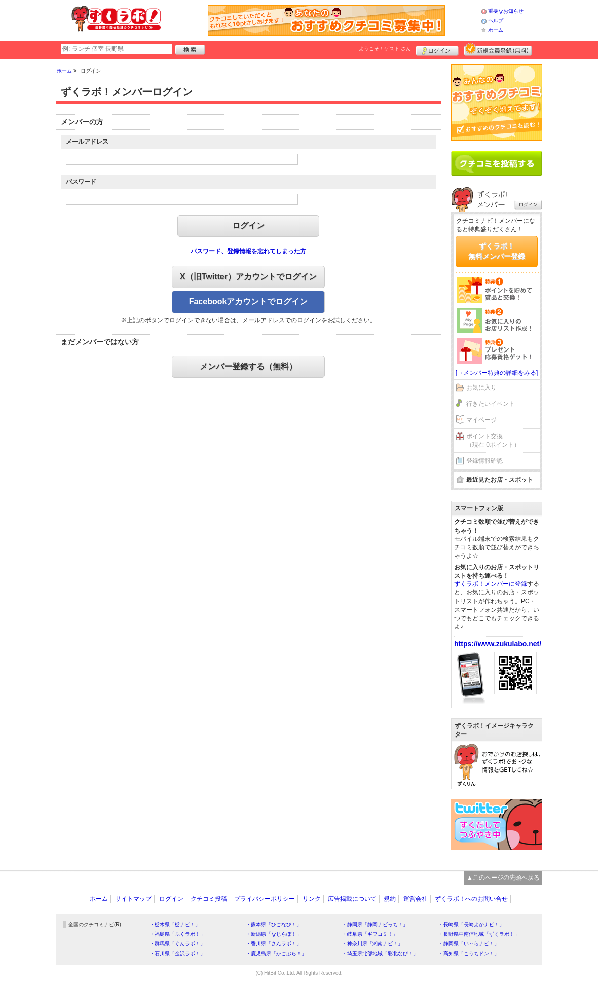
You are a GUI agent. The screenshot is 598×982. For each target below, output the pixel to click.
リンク (312, 898)
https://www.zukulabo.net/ (497, 644)
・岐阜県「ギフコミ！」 (370, 934)
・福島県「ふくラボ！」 (177, 934)
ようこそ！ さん (385, 48)
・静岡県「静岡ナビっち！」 (375, 924)
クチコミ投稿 (209, 898)
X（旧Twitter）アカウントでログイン (248, 276)
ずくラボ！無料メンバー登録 (496, 251)
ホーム (495, 30)
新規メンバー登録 (498, 49)
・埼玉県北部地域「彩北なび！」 (380, 953)
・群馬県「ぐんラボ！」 (177, 943)
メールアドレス (87, 141)
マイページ (481, 420)
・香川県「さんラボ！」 (274, 943)
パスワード (81, 181)
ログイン (437, 49)
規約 (390, 898)
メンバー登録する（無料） (248, 366)
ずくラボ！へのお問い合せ (471, 898)
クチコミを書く (496, 163)
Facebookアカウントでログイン (248, 301)
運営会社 (415, 898)
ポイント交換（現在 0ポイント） (493, 440)
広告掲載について (352, 898)
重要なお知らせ (506, 11)
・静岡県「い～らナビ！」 (468, 943)
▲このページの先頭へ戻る (503, 877)
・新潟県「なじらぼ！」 (274, 934)
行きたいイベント (490, 403)
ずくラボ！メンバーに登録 (490, 583)
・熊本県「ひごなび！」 (274, 924)
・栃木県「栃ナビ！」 (175, 924)
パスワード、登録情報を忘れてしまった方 (248, 251)
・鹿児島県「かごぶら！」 (276, 953)
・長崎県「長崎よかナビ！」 (471, 924)
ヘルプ (495, 20)
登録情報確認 (484, 460)
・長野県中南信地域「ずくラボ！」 (478, 934)
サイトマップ (133, 898)
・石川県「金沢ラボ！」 (177, 953)
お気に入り (481, 387)
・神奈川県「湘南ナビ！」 (372, 943)
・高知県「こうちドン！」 (468, 953)
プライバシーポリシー (264, 898)
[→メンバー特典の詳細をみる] (497, 372)
